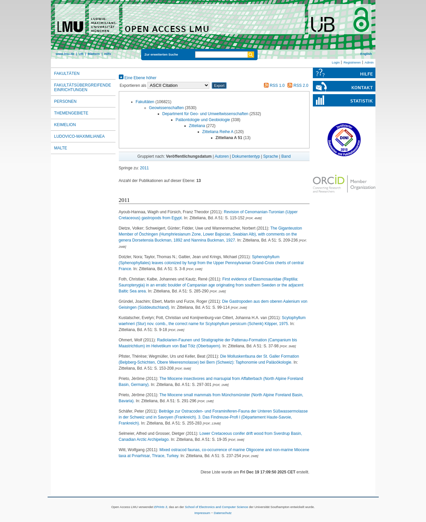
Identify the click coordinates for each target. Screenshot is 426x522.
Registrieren (352, 62)
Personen (65, 101)
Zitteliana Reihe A (217, 131)
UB (81, 54)
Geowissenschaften (166, 107)
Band (286, 156)
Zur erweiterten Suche (161, 54)
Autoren (222, 156)
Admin (369, 62)
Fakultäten (145, 101)
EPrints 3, (161, 507)
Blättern (94, 54)
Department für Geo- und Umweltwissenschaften (205, 113)
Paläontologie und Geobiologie (203, 119)
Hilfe (107, 54)
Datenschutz (223, 513)
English (366, 54)
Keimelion (65, 124)
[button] (219, 85)
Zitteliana (197, 125)
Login (335, 62)
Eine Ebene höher (137, 78)
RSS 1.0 (273, 85)
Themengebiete (71, 113)
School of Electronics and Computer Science (216, 507)
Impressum (202, 513)
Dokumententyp (246, 156)
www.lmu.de (65, 54)
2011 (144, 168)
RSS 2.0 (297, 85)
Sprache (270, 156)
